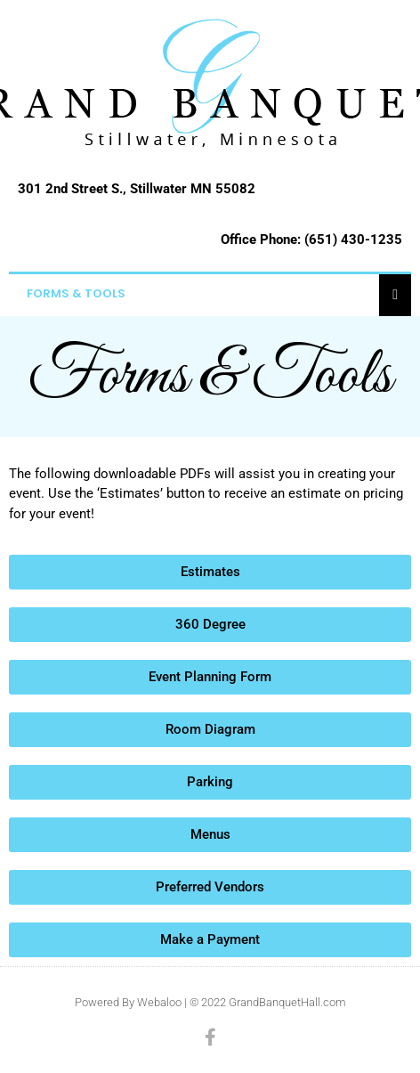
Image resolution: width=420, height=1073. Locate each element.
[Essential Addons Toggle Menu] (395, 294)
